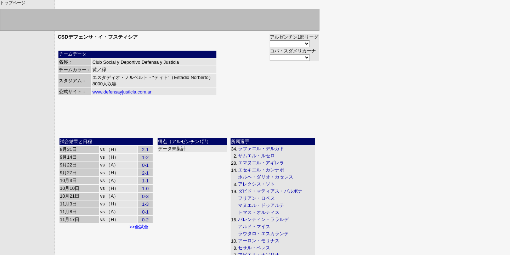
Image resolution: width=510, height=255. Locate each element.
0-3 (145, 196)
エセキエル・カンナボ (261, 169)
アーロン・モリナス (258, 240)
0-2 (145, 219)
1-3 (145, 204)
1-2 (145, 157)
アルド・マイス (254, 226)
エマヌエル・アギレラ (261, 162)
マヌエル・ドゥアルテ (261, 205)
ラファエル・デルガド (261, 148)
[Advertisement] (188, 119)
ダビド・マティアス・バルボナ (270, 191)
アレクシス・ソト (256, 184)
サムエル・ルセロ (256, 155)
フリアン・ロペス (256, 198)
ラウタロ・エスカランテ (263, 233)
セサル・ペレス (254, 247)
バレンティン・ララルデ (263, 219)
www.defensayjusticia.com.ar (122, 92)
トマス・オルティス (258, 212)
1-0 (145, 188)
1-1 (145, 180)
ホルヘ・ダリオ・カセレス (265, 177)
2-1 (145, 149)
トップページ (13, 2)
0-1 (145, 165)
